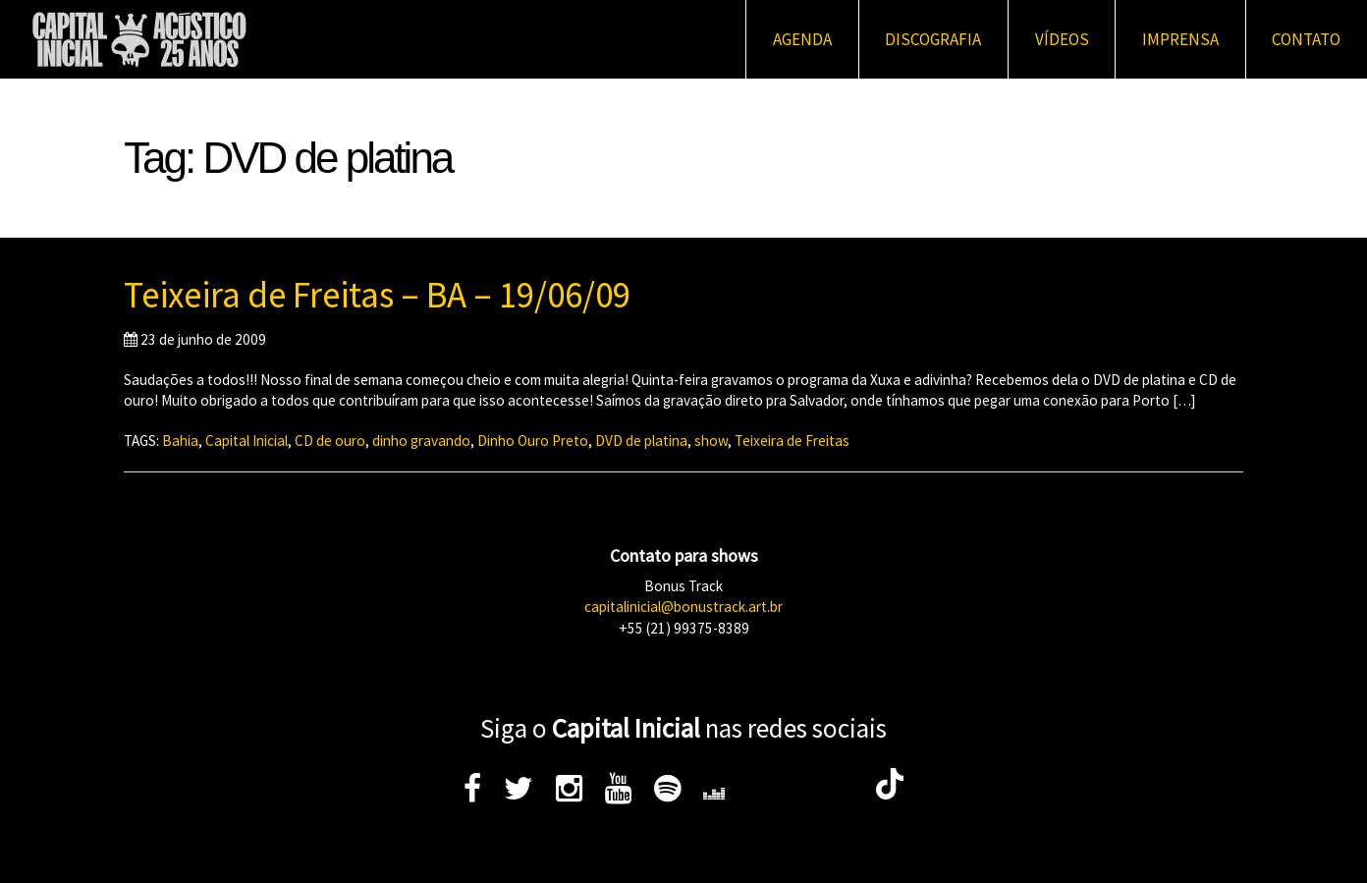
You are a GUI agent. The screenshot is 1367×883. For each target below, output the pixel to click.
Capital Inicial (246, 440)
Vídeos (1062, 39)
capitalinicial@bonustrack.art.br (683, 606)
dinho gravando (421, 440)
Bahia (180, 440)
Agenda (802, 39)
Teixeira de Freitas (792, 440)
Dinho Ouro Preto (532, 440)
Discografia (933, 39)
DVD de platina (641, 440)
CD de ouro (330, 440)
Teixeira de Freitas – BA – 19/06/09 (377, 294)
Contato (1306, 39)
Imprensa (1180, 39)
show (711, 440)
